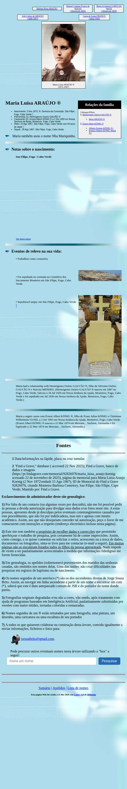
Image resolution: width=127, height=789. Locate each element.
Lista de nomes (77, 688)
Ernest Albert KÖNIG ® (93, 124)
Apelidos (58, 688)
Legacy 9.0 (79, 694)
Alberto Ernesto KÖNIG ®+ (101, 128)
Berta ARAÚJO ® (97, 119)
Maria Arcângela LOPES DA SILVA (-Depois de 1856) (109, 8)
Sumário (44, 688)
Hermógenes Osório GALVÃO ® (97, 114)
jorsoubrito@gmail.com (32, 639)
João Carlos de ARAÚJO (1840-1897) (32, 17)
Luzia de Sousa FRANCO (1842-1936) (94, 17)
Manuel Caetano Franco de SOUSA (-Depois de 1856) (78, 8)
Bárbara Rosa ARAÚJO (47, 8)
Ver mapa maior (23, 238)
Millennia (91, 694)
